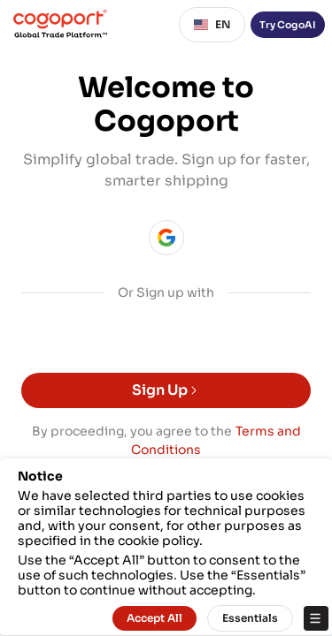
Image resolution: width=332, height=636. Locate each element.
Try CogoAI (287, 25)
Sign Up (166, 390)
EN (212, 24)
